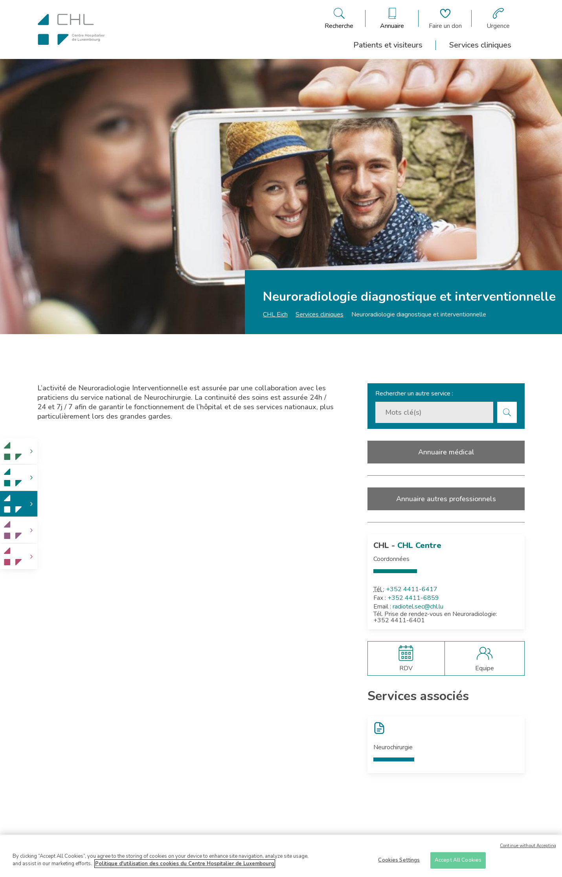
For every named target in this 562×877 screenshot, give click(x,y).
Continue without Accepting (528, 847)
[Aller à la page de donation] (445, 18)
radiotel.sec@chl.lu (418, 606)
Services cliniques (480, 45)
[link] (18, 451)
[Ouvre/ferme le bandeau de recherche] (339, 18)
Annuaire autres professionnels (446, 499)
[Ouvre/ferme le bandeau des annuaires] (392, 18)
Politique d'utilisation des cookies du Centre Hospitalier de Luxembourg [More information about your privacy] (184, 864)
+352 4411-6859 (413, 598)
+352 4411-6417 (411, 589)
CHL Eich (275, 314)
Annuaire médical (446, 452)
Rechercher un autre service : (414, 393)
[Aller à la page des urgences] (498, 18)
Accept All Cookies (458, 861)
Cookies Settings (399, 861)
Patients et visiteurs (387, 45)
